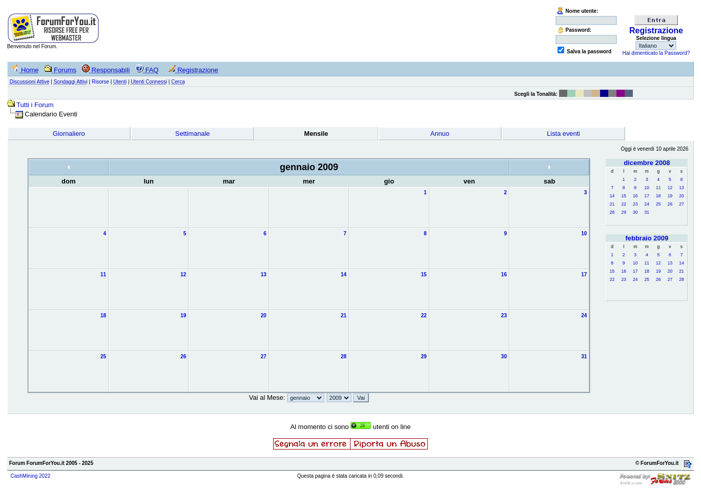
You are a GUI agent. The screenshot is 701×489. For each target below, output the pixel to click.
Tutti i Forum (34, 105)
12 (670, 187)
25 (658, 204)
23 (635, 204)
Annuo (439, 133)
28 (612, 212)
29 (623, 212)
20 (681, 195)
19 (670, 195)
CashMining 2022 (30, 476)
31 (647, 212)
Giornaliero (69, 133)
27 (681, 204)
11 (658, 187)
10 (647, 187)
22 (623, 204)
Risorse (100, 82)
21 (612, 204)
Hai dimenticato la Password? (656, 53)
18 (658, 195)
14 (612, 195)
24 (647, 204)
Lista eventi (563, 133)
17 (647, 195)
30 (635, 212)
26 (670, 204)
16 (635, 195)
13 (681, 187)
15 (623, 195)
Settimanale (192, 133)
